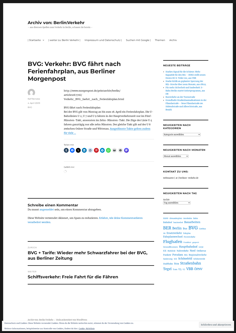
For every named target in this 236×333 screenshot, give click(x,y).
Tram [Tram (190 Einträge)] (175, 269)
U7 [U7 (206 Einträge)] (184, 269)
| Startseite (34, 40)
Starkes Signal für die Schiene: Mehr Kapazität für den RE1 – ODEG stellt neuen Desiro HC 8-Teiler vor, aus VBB (186, 74)
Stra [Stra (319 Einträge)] (176, 263)
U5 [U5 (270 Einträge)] (180, 269)
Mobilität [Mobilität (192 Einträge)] (171, 251)
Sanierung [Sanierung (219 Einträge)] (168, 259)
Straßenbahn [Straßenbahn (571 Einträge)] (190, 263)
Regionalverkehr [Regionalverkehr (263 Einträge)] (198, 254)
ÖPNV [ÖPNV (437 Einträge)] (198, 269)
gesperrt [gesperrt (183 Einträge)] (195, 242)
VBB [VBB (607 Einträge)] (189, 269)
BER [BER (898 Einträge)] (167, 227)
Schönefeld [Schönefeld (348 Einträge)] (185, 258)
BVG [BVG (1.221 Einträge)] (193, 228)
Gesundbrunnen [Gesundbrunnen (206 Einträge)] (170, 247)
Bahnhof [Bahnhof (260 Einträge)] (167, 222)
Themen (160, 40)
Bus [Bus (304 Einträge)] (185, 228)
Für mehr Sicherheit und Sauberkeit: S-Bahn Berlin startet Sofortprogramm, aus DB (185, 90)
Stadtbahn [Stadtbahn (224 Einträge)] (168, 264)
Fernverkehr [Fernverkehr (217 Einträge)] (189, 237)
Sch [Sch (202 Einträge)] (175, 259)
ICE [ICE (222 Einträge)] (164, 251)
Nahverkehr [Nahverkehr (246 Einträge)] (183, 251)
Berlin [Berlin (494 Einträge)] (177, 228)
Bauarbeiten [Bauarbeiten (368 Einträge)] (192, 222)
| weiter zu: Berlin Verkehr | (64, 40)
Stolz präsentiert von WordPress (71, 320)
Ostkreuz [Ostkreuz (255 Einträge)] (201, 250)
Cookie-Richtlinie (87, 328)
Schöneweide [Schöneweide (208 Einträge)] (199, 259)
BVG (30, 107)
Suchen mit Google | (138, 40)
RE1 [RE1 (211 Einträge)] (186, 255)
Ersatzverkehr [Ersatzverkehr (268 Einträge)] (174, 233)
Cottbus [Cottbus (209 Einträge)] (202, 229)
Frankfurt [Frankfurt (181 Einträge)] (187, 242)
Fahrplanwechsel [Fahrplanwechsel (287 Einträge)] (173, 236)
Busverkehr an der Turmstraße (180, 97)
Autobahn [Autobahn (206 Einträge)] (187, 218)
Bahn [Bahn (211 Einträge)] (195, 218)
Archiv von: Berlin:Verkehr (56, 22)
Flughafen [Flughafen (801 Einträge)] (172, 241)
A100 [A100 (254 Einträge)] (165, 218)
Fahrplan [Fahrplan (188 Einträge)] (187, 233)
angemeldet (47, 209)
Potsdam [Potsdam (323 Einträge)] (177, 254)
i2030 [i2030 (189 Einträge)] (201, 247)
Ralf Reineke (34, 99)
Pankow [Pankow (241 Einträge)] (167, 255)
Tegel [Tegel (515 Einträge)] (167, 269)
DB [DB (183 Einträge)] (164, 233)
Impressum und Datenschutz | (103, 40)
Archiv (173, 40)
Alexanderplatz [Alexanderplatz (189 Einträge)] (175, 218)
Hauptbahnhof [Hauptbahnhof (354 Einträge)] (188, 246)
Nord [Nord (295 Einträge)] (193, 250)
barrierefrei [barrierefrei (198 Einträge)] (178, 222)
